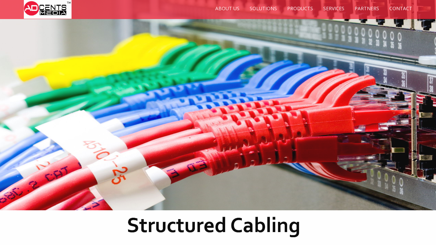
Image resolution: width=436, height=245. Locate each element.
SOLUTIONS (263, 8)
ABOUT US (227, 8)
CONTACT (400, 8)
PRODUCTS (300, 8)
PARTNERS (367, 8)
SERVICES (333, 8)
